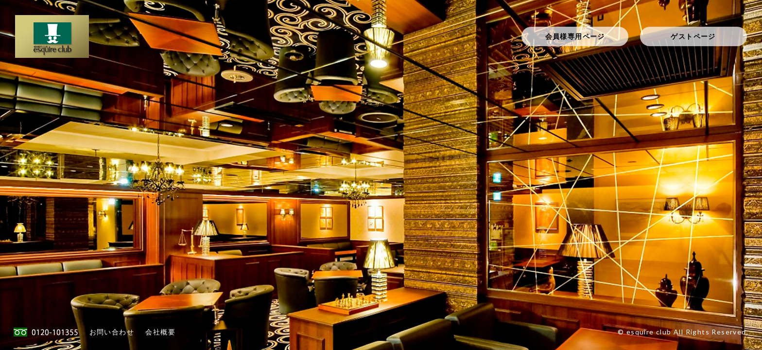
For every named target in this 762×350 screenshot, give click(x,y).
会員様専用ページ (575, 36)
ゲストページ (693, 36)
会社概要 (160, 332)
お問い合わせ (111, 332)
